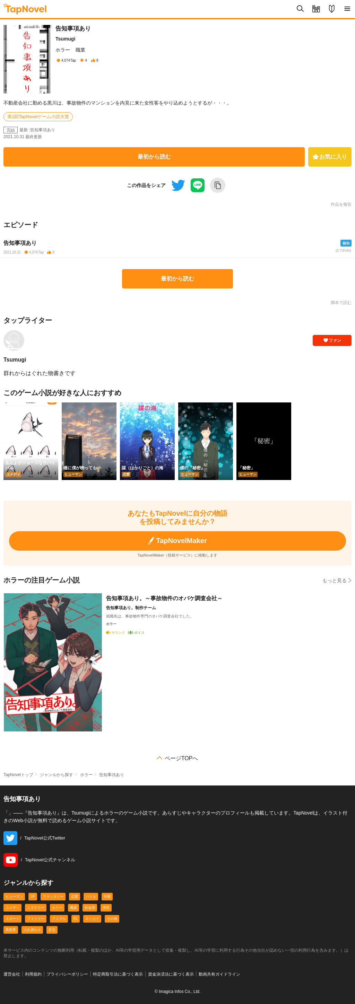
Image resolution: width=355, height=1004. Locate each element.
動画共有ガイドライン (219, 974)
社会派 (90, 907)
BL (75, 919)
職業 (80, 50)
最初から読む (154, 157)
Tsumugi (65, 39)
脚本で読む (341, 302)
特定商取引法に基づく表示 (118, 974)
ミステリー (35, 907)
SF (33, 896)
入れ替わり (32, 930)
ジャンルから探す (56, 774)
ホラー (62, 50)
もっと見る (337, 580)
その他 (112, 919)
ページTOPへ (181, 758)
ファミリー (35, 919)
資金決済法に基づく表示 (171, 974)
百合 (52, 930)
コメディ (12, 907)
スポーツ (12, 919)
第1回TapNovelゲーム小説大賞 (38, 116)
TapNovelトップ (18, 774)
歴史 (106, 907)
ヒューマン (14, 896)
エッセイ (92, 919)
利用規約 (33, 974)
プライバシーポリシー (67, 974)
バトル (91, 896)
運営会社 (11, 974)
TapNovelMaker (177, 540)
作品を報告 (341, 204)
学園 (107, 896)
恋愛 (74, 896)
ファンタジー (53, 896)
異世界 (11, 930)
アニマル (59, 919)
